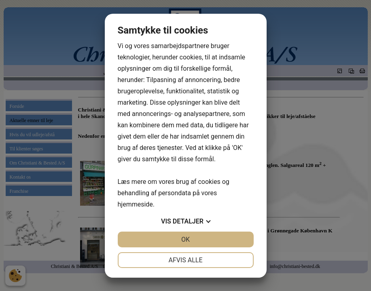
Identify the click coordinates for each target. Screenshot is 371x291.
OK (185, 239)
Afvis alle (185, 260)
